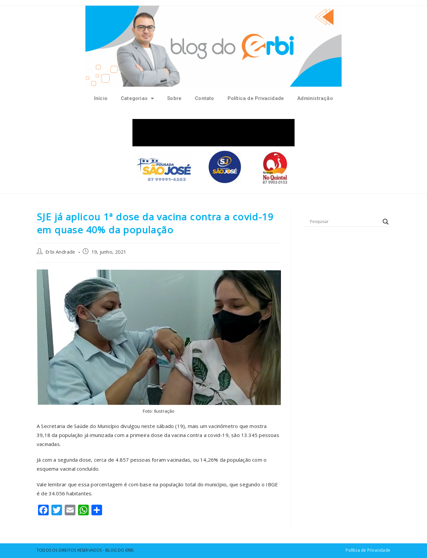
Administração (315, 98)
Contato (204, 98)
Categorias (137, 98)
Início (100, 98)
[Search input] (344, 221)
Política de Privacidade (256, 98)
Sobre (174, 98)
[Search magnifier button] (385, 221)
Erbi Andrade (60, 252)
